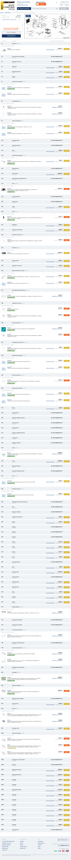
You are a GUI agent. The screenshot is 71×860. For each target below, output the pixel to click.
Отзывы (61, 4)
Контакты (67, 4)
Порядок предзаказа (6, 844)
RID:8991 (9, 48)
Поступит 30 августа (50, 49)
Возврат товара (5, 846)
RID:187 (8, 744)
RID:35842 (9, 690)
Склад (39, 846)
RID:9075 (9, 295)
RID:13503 (9, 493)
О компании (40, 841)
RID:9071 (9, 327)
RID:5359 (9, 112)
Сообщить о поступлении (57, 107)
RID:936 (8, 713)
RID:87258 (9, 652)
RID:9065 (9, 314)
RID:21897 (9, 93)
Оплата (21, 843)
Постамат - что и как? (6, 843)
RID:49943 (9, 282)
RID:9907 (9, 611)
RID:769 (8, 452)
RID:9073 (9, 379)
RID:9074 (9, 347)
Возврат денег (5, 848)
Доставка (22, 841)
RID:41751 (9, 125)
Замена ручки (22, 848)
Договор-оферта (41, 843)
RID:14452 (9, 480)
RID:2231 (9, 160)
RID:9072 (9, 308)
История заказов (23, 846)
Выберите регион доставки (22, 4)
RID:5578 (9, 252)
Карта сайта (4, 849)
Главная (1, 12)
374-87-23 (64, 2)
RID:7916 (9, 738)
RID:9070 (9, 275)
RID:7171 (9, 634)
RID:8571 (9, 677)
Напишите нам (64, 839)
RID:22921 (9, 86)
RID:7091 (9, 188)
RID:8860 (9, 659)
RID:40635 (9, 132)
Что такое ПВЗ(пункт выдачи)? (8, 841)
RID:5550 (9, 106)
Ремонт (39, 848)
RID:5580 (9, 239)
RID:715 (8, 720)
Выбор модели (8, 12)
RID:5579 (9, 216)
